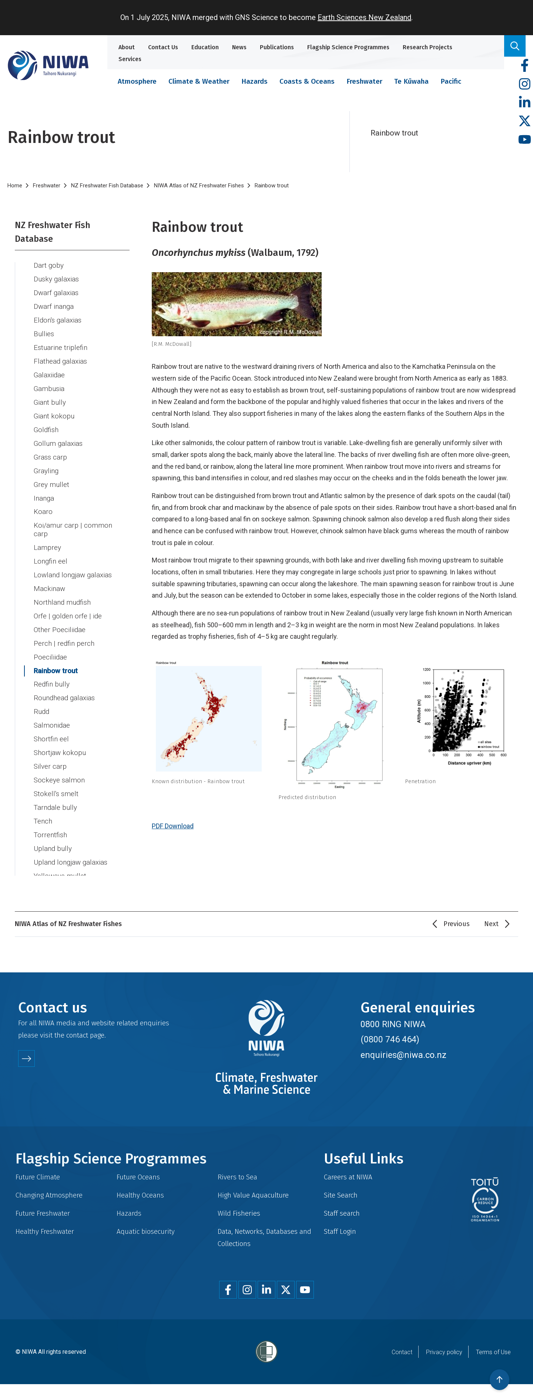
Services (129, 59)
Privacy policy (444, 1352)
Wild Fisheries (239, 1213)
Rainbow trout (56, 662)
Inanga (44, 490)
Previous (456, 924)
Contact (402, 1352)
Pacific (450, 81)
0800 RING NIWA (393, 1024)
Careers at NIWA (348, 1177)
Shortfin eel (51, 731)
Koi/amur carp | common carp (73, 521)
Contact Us (163, 47)
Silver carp (50, 758)
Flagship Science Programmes (348, 47)
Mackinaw (49, 580)
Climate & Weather (198, 81)
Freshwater (364, 81)
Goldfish (46, 421)
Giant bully (50, 394)
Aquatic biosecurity (146, 1231)
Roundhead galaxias (64, 689)
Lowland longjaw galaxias (73, 566)
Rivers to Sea (237, 1177)
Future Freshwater (43, 1213)
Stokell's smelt (56, 785)
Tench (43, 813)
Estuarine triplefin (60, 339)
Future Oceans (138, 1177)
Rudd (41, 703)
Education (205, 47)
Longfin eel (50, 553)
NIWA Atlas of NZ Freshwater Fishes (199, 185)
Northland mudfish (62, 594)
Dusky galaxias (56, 271)
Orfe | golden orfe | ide (68, 608)
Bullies (44, 325)
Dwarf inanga (54, 298)
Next (491, 924)
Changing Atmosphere (49, 1195)
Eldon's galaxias (57, 312)
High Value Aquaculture (253, 1195)
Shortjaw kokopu (60, 744)
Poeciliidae (50, 649)
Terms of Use (493, 1352)
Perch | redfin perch (64, 635)
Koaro (43, 503)
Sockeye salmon (59, 772)
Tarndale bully (55, 799)
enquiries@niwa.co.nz (403, 1055)
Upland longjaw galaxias (70, 854)
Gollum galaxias (58, 435)
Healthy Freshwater (45, 1231)
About (126, 47)
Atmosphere (137, 81)
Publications (277, 47)
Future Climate (38, 1177)
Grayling (46, 462)
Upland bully (53, 840)
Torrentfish (50, 826)
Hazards (254, 81)
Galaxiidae (49, 367)
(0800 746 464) (390, 1039)
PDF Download (173, 826)
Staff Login (340, 1231)
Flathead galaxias (60, 353)
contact (77, 1035)
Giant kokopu (54, 408)
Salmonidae (52, 717)
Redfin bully (52, 676)
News (239, 47)
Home (14, 185)
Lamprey (47, 539)
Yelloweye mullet (60, 868)
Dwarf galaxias (56, 284)
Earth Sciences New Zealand (364, 17)
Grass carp (50, 449)
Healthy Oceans (140, 1195)
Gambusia (49, 380)
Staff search (342, 1213)
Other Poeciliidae (60, 621)
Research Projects (427, 47)
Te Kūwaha (411, 81)
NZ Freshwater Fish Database (107, 185)
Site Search (341, 1195)
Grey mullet (51, 476)
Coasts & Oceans (307, 81)
